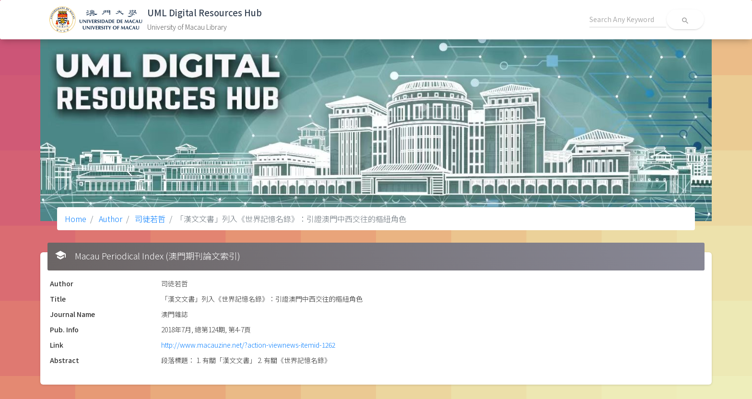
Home (75, 218)
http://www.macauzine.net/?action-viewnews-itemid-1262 (248, 345)
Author (109, 218)
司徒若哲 (149, 218)
